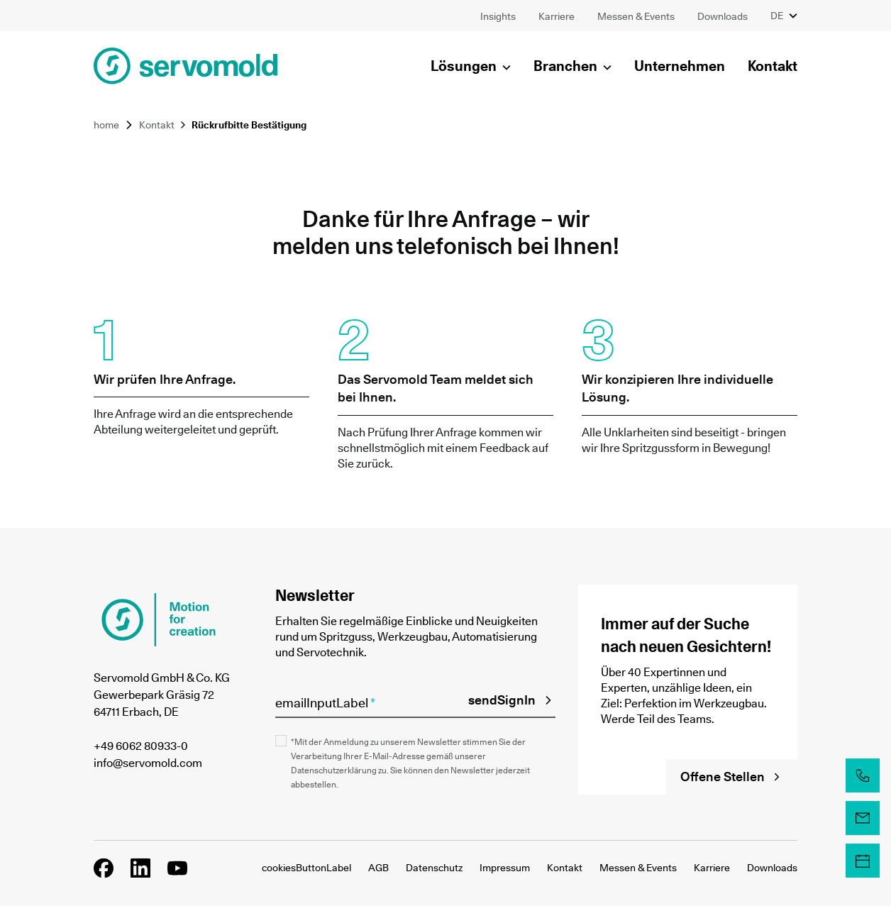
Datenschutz (434, 868)
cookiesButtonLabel (306, 868)
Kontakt (157, 125)
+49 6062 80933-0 (141, 745)
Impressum (505, 868)
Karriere (712, 868)
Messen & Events (638, 868)
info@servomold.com (148, 762)
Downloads (772, 868)
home (106, 125)
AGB (378, 868)
